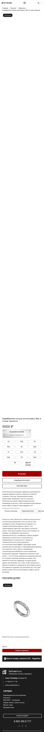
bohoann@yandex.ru (12, 685)
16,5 (34, 447)
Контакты (6, 698)
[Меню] (24, 2)
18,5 (8, 457)
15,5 (8, 447)
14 (8, 441)
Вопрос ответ (8, 705)
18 (34, 452)
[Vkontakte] (19, 726)
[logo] (7, 3)
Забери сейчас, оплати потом (13, 703)
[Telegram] (22, 726)
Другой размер (28, 464)
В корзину (22, 474)
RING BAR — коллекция (11, 700)
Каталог (13, 8)
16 (21, 447)
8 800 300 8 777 (22, 721)
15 (34, 441)
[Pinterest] (25, 726)
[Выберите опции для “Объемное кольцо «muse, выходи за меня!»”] (22, 650)
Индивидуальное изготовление (14, 695)
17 (8, 452)
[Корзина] (41, 3)
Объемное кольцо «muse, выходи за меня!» (15, 637)
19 (21, 457)
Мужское (22, 8)
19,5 (34, 457)
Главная (5, 8)
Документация (8, 707)
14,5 (21, 441)
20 (15, 463)
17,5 (21, 452)
